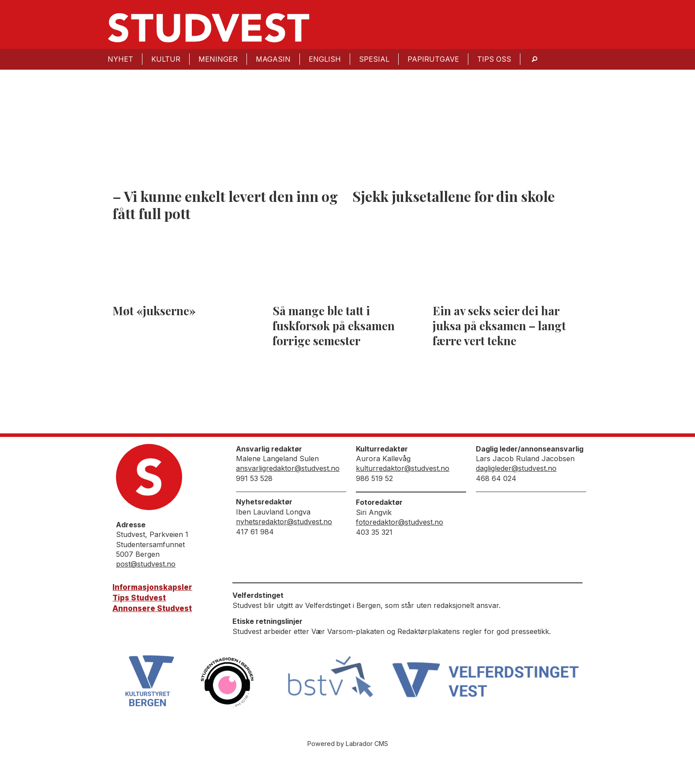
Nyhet (120, 59)
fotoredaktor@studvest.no (399, 522)
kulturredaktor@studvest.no (402, 468)
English (325, 59)
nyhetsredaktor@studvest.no (284, 521)
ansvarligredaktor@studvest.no (288, 468)
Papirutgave (433, 59)
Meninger (218, 59)
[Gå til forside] (209, 27)
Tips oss (494, 59)
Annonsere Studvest (152, 608)
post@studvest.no (146, 563)
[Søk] (534, 59)
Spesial (374, 59)
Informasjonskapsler (152, 587)
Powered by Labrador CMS (347, 743)
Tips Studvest (139, 597)
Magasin (273, 59)
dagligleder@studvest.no (516, 468)
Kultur (165, 59)
